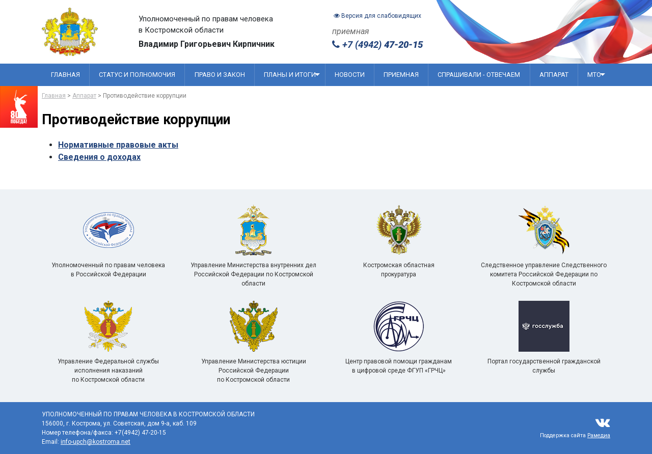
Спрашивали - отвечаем (479, 74)
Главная (65, 74)
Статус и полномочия (137, 74)
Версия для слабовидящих (377, 15)
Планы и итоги (292, 74)
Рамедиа (598, 435)
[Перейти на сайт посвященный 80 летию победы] (19, 107)
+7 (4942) (377, 44)
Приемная (401, 74)
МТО (596, 74)
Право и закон (220, 74)
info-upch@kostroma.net (95, 441)
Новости (350, 74)
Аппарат (553, 74)
